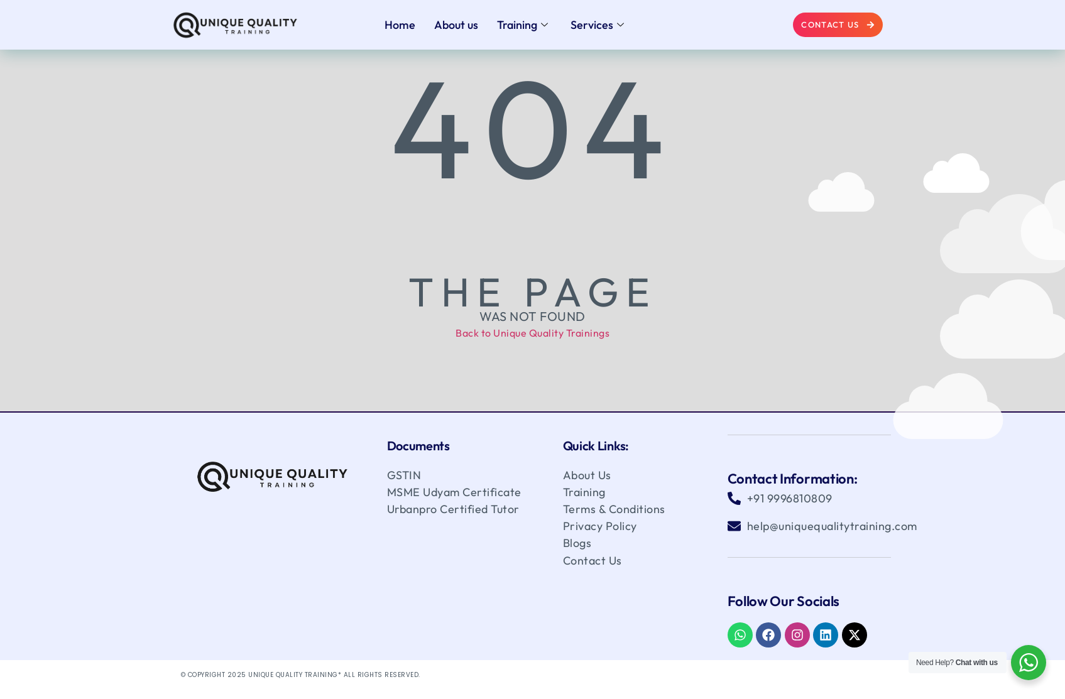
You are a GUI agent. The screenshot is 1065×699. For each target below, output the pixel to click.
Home (400, 25)
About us (456, 25)
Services (597, 25)
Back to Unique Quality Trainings (532, 333)
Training (522, 25)
